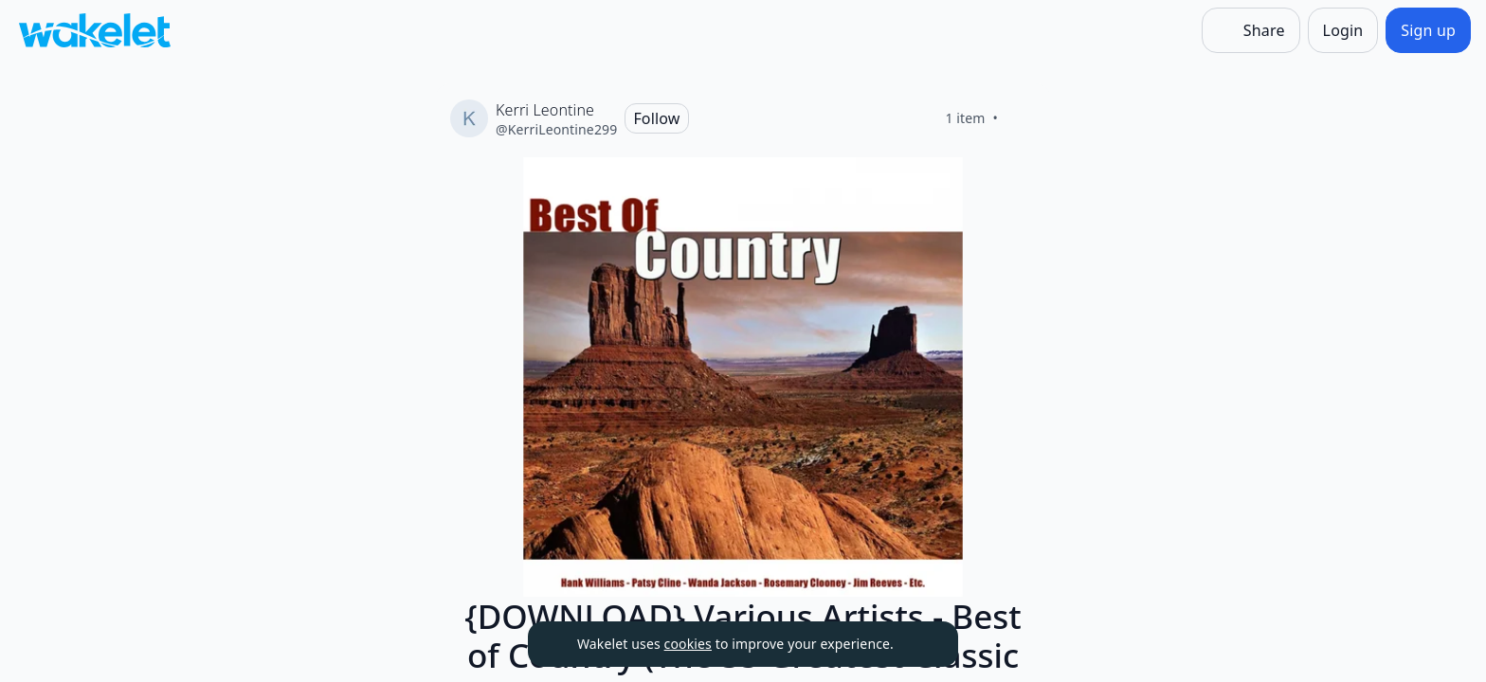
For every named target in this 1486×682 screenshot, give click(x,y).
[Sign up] (1428, 30)
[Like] (1021, 118)
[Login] (1343, 30)
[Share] (1251, 30)
